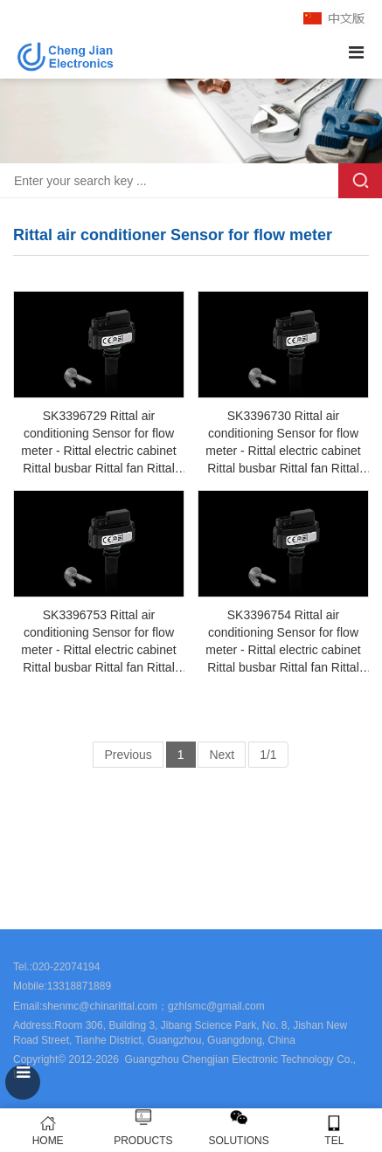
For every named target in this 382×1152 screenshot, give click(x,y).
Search (360, 180)
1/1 (268, 755)
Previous (127, 755)
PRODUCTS (143, 1141)
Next (221, 755)
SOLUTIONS (238, 1141)
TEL (334, 1130)
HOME (47, 1130)
